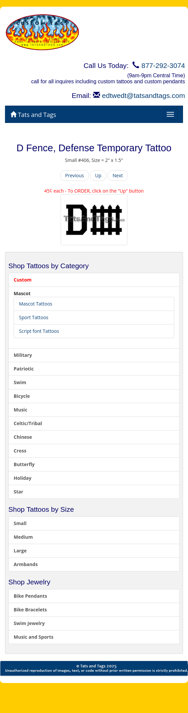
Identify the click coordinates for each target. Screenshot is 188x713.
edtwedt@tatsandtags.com (143, 95)
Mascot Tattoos (35, 304)
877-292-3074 (163, 65)
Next (118, 175)
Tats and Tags (33, 115)
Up (98, 175)
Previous (74, 175)
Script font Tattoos (39, 331)
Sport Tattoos (33, 317)
